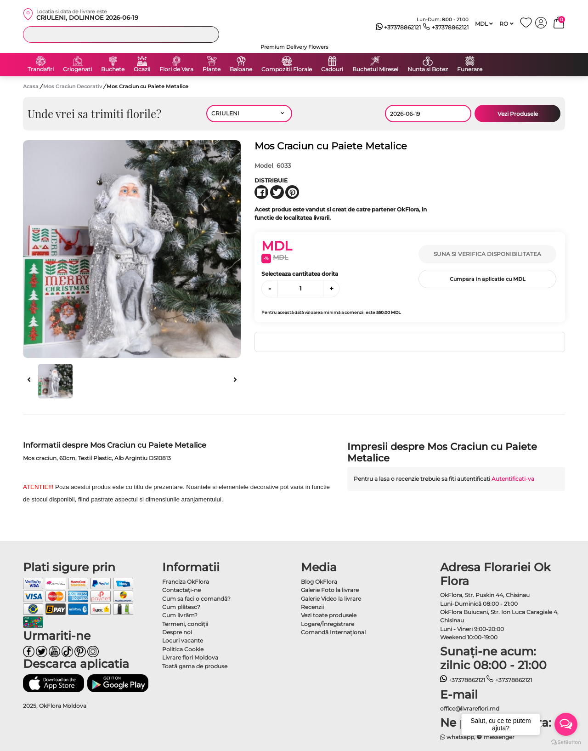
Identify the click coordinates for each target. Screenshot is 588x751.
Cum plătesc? (181, 606)
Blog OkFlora (319, 581)
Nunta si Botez (427, 69)
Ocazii (142, 69)
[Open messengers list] (565, 724)
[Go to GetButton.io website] (566, 742)
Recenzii (312, 606)
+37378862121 (398, 27)
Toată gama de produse (194, 666)
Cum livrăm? (180, 615)
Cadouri (332, 69)
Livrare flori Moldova (190, 657)
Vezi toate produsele (328, 615)
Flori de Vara (176, 69)
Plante (211, 69)
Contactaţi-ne (181, 589)
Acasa (31, 86)
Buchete (112, 69)
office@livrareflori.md (469, 708)
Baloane (241, 69)
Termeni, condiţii (185, 623)
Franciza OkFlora (185, 581)
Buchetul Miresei (375, 69)
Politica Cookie (183, 649)
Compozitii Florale (286, 69)
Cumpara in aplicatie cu (488, 279)
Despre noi (177, 632)
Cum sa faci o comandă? (196, 598)
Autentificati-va (513, 478)
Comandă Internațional (333, 632)
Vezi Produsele (518, 113)
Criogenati (77, 69)
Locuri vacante (182, 640)
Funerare (469, 69)
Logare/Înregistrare (327, 623)
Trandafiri (41, 69)
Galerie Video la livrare (331, 598)
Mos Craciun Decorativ (73, 86)
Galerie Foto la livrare (330, 589)
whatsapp (457, 737)
